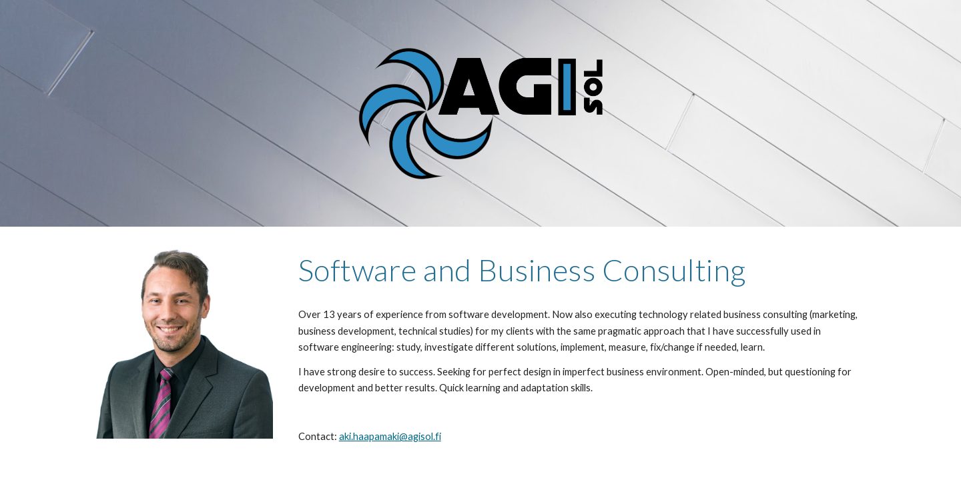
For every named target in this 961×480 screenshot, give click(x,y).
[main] (579, 270)
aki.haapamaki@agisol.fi (390, 436)
